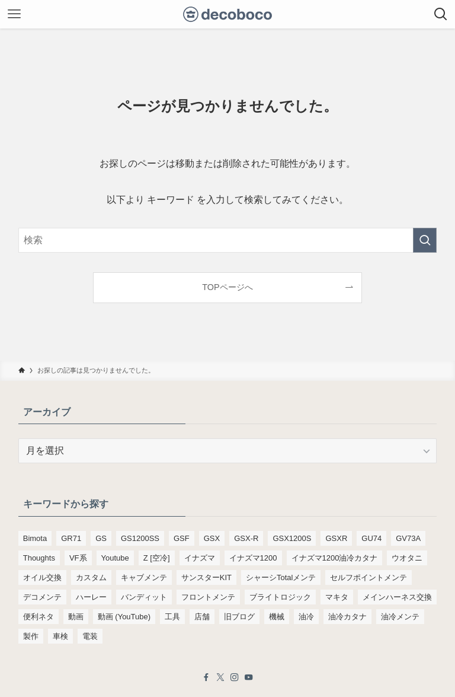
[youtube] (248, 677)
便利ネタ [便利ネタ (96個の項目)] (38, 616)
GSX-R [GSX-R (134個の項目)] (246, 538)
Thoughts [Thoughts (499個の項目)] (39, 557)
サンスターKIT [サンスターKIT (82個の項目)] (206, 577)
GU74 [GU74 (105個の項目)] (371, 538)
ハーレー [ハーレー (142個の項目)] (91, 597)
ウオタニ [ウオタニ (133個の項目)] (407, 557)
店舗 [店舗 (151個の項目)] (202, 616)
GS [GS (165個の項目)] (101, 538)
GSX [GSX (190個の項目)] (212, 538)
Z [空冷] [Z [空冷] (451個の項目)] (156, 557)
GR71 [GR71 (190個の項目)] (71, 538)
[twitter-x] (220, 677)
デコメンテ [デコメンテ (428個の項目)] (42, 597)
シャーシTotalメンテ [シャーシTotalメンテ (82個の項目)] (281, 577)
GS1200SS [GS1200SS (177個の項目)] (140, 538)
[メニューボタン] (14, 14)
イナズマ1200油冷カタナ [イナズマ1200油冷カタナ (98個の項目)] (334, 557)
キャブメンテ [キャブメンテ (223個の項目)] (144, 577)
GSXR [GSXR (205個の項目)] (336, 538)
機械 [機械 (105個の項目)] (276, 616)
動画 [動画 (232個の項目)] (76, 616)
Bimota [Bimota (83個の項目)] (35, 538)
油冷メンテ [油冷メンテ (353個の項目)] (400, 616)
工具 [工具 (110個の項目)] (172, 616)
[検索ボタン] (441, 14)
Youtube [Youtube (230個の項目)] (115, 557)
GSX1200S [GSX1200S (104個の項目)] (292, 538)
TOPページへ (227, 287)
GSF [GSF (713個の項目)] (182, 538)
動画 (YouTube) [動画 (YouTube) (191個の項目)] (124, 616)
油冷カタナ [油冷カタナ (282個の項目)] (347, 616)
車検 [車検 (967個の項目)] (60, 636)
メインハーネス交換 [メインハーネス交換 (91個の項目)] (397, 597)
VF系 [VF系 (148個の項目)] (78, 557)
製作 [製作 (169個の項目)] (31, 636)
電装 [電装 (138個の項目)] (90, 636)
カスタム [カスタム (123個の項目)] (91, 577)
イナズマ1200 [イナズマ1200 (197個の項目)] (253, 557)
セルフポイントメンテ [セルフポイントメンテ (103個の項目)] (368, 577)
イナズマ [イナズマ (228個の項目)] (199, 557)
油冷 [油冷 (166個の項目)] (306, 616)
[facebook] (206, 677)
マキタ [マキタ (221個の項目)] (336, 597)
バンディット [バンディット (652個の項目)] (144, 597)
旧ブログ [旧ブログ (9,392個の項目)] (239, 616)
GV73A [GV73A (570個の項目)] (408, 538)
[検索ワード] (227, 240)
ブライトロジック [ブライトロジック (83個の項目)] (280, 597)
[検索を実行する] (425, 240)
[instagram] (234, 677)
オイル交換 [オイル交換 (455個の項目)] (42, 577)
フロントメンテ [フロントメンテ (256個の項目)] (208, 597)
